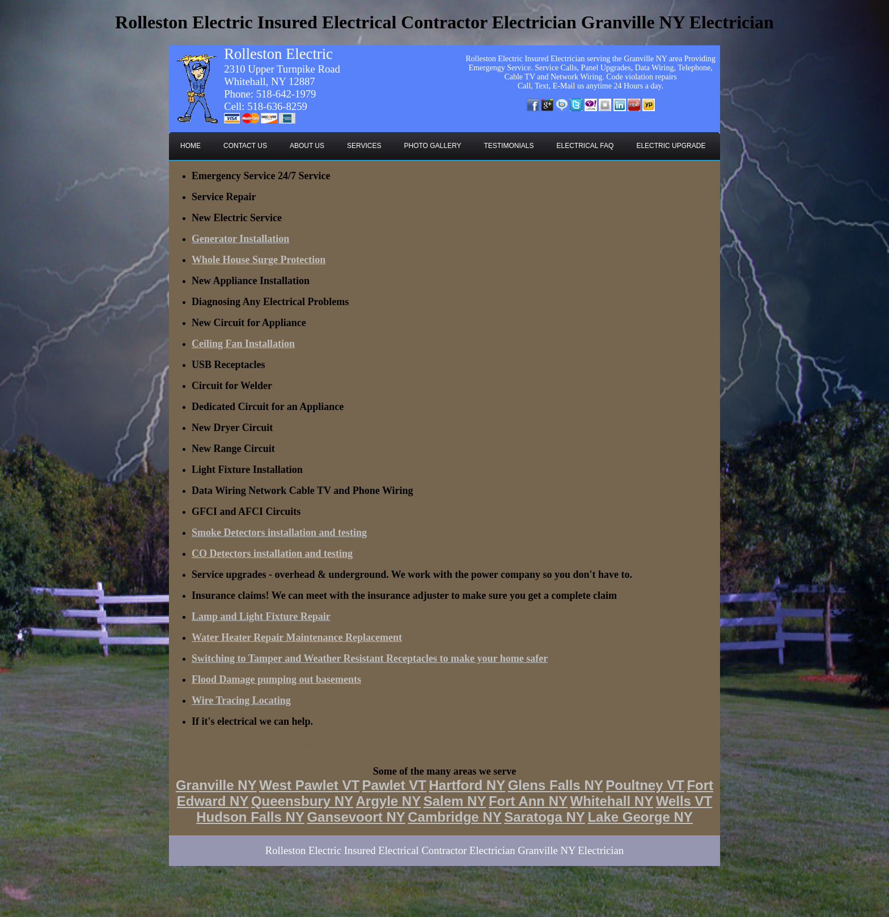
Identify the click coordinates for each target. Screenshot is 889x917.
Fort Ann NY (528, 801)
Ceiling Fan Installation (243, 343)
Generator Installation (240, 238)
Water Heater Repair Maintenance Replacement (297, 637)
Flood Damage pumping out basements (276, 679)
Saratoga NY (544, 817)
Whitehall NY (612, 801)
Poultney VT (645, 785)
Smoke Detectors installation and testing (279, 532)
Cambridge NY (454, 817)
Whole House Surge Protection (258, 259)
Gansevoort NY (356, 817)
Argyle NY (388, 801)
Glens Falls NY (555, 785)
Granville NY (216, 785)
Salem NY (455, 801)
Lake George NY (639, 817)
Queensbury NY (302, 801)
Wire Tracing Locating (241, 700)
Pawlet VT (394, 785)
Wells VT (684, 801)
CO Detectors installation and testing (272, 553)
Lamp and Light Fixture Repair (261, 616)
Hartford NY (467, 785)
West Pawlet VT (309, 785)
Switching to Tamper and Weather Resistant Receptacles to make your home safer (370, 658)
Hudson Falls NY (250, 817)
